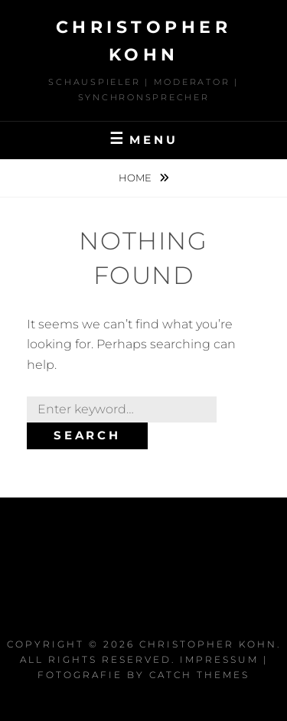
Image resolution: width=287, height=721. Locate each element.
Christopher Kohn (208, 644)
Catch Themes (199, 674)
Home (136, 177)
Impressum (219, 659)
